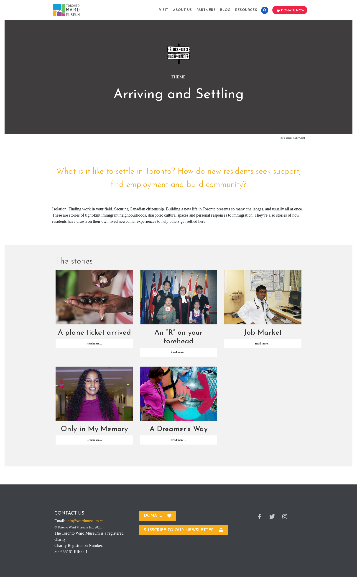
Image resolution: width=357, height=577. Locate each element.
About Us (182, 10)
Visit (163, 10)
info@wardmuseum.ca (85, 521)
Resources (246, 10)
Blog (225, 10)
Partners (206, 10)
